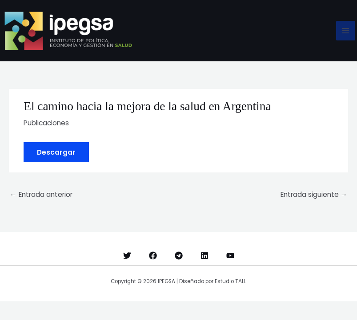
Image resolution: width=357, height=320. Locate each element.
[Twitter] (127, 256)
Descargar (56, 152)
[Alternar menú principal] (345, 30)
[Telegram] (179, 256)
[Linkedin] (205, 256)
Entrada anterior (41, 194)
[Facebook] (153, 256)
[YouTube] (230, 256)
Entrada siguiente (314, 194)
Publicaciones (46, 123)
